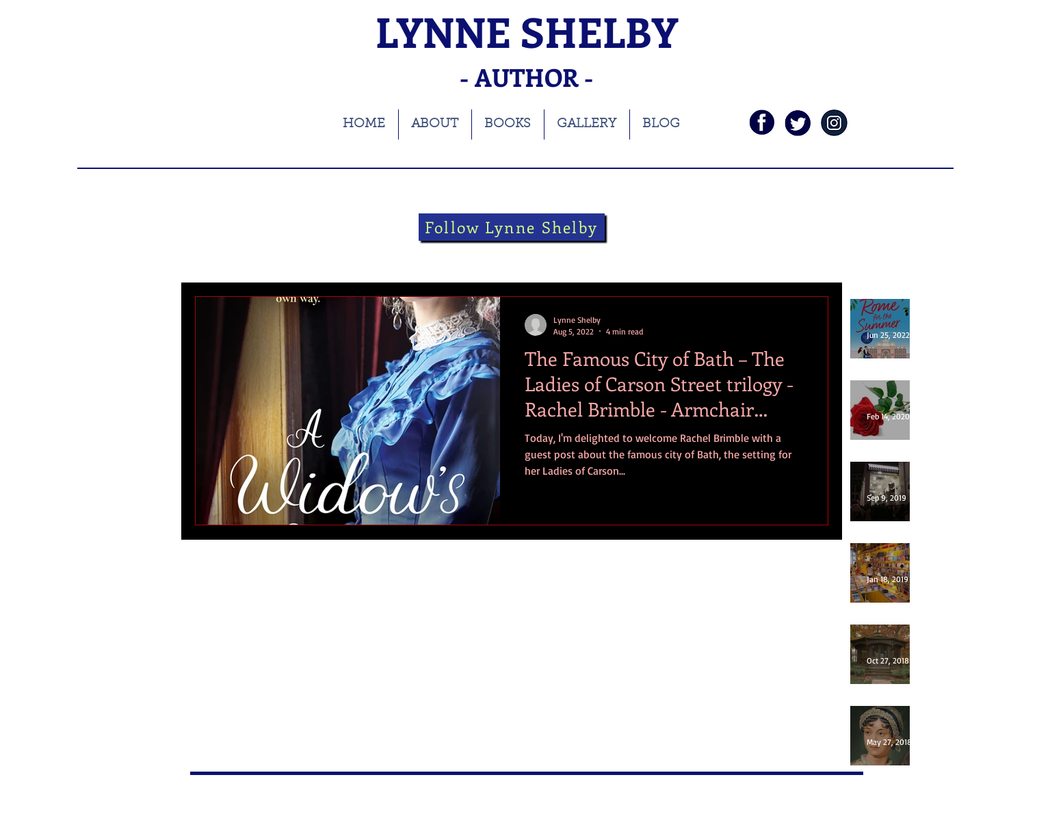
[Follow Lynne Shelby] (512, 227)
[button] (810, 257)
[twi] (798, 122)
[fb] (761, 122)
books (269, 255)
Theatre (447, 255)
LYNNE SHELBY (527, 31)
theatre (505, 255)
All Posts (212, 255)
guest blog (630, 255)
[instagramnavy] (834, 122)
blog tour (328, 255)
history (389, 255)
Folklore (564, 255)
